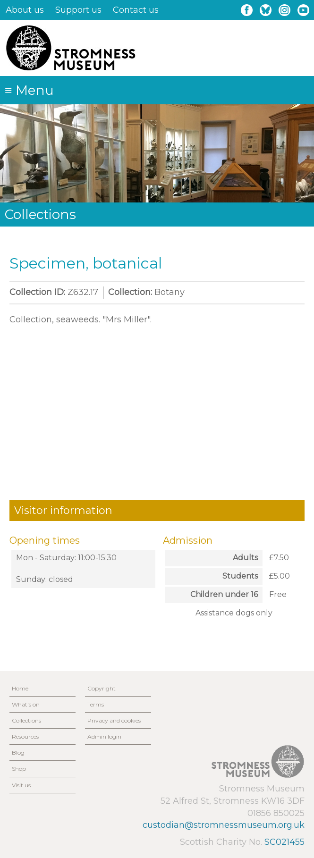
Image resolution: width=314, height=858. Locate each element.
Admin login (104, 736)
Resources (25, 736)
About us (25, 10)
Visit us (21, 785)
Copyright (101, 688)
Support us (78, 10)
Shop (19, 768)
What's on (26, 704)
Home (20, 688)
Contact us (136, 10)
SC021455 (284, 842)
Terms (95, 704)
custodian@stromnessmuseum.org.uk (224, 825)
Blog (18, 752)
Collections (26, 720)
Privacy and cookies (114, 720)
